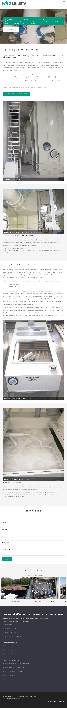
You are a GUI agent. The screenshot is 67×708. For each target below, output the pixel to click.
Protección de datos (51, 701)
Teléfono (5, 542)
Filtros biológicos (15, 601)
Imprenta (61, 701)
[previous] (2, 26)
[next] (65, 26)
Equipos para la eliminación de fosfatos (15, 667)
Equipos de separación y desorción (14, 650)
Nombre (5, 529)
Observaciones (7, 549)
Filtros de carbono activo (11, 632)
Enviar (7, 559)
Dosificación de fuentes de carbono (14, 671)
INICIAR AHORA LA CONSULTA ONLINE (16, 94)
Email (4, 536)
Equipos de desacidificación (12, 654)
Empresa (5, 523)
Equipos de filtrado (10, 646)
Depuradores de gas (10, 628)
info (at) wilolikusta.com (31, 696)
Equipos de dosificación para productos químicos (18, 663)
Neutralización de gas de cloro (13, 636)
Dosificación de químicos (45, 601)
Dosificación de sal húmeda (12, 675)
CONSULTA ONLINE (11, 29)
